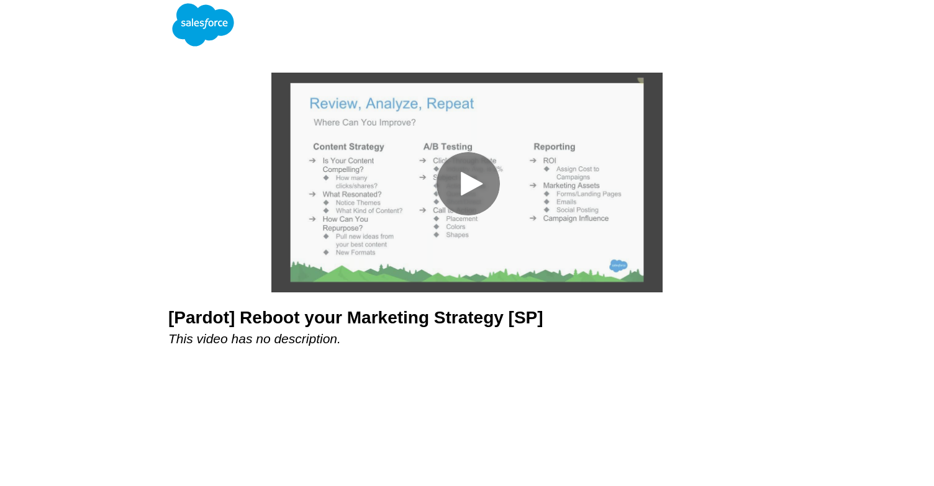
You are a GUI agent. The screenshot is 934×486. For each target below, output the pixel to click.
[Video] (467, 182)
